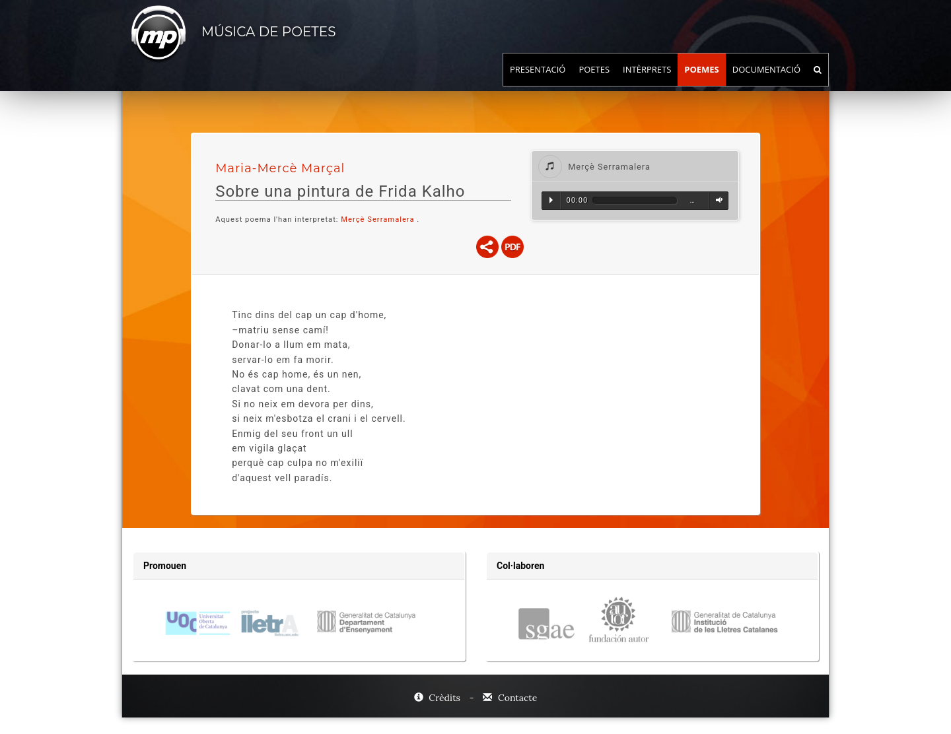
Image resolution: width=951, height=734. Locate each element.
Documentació (766, 82)
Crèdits (438, 698)
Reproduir (551, 200)
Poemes (701, 82)
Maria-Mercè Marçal (280, 168)
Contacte (510, 698)
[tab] (635, 166)
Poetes (594, 82)
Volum (717, 200)
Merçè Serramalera (377, 219)
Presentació (538, 82)
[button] (635, 166)
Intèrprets (647, 82)
